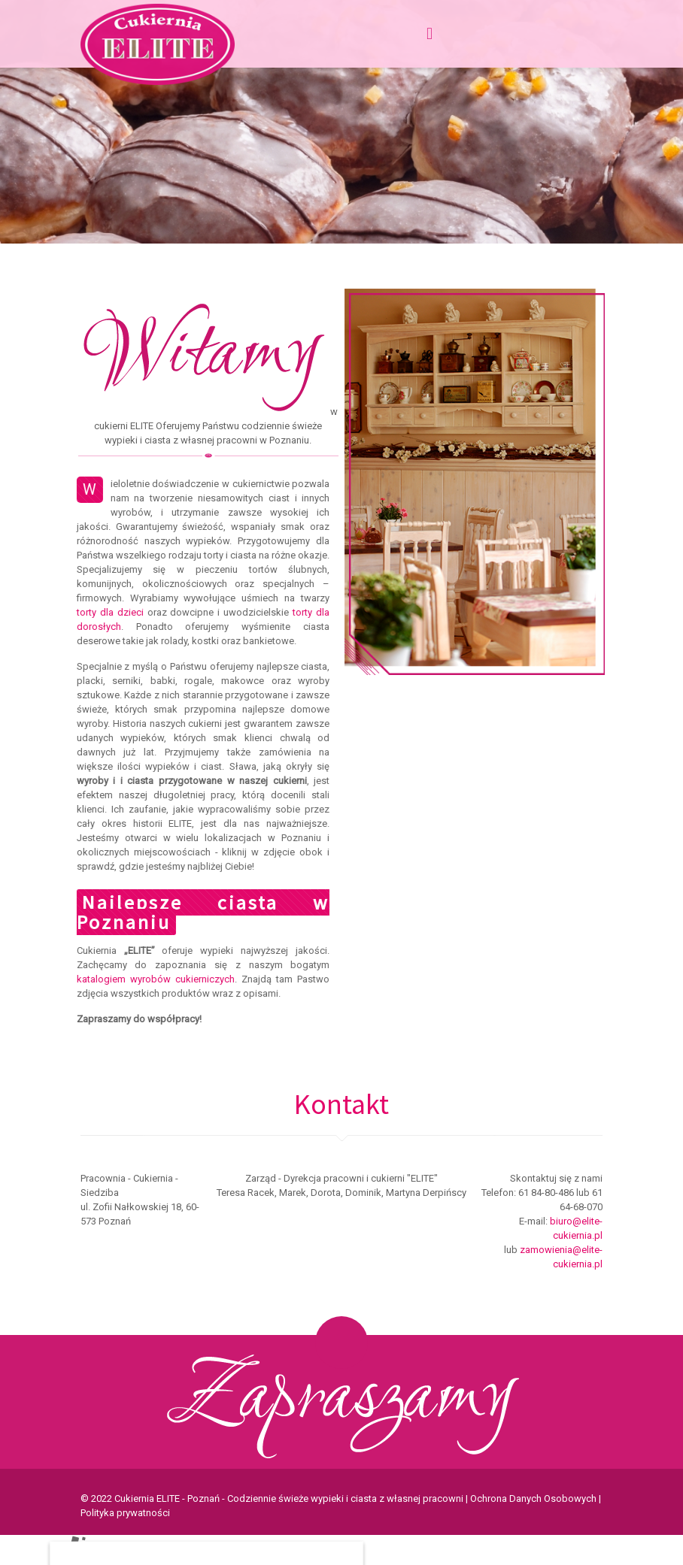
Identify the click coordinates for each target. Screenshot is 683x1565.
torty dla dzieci (102, 612)
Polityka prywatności (125, 1512)
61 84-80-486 (546, 1192)
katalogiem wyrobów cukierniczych (148, 979)
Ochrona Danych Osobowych (533, 1498)
